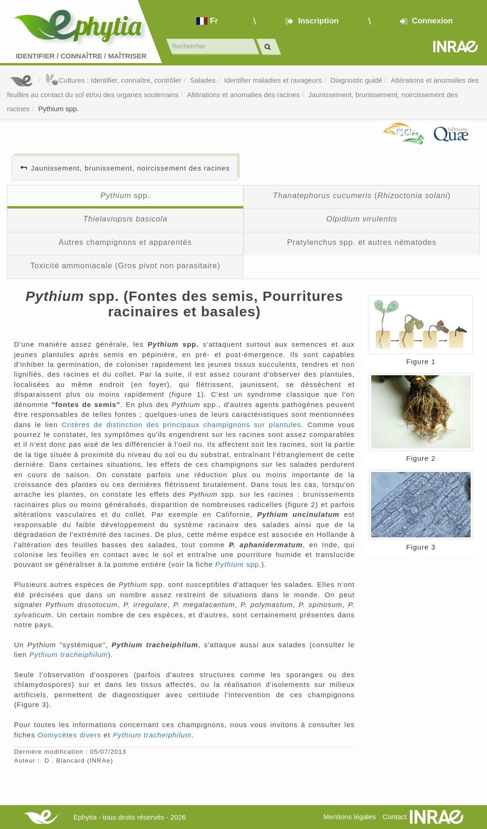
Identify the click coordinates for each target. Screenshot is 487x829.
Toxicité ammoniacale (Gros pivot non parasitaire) (125, 265)
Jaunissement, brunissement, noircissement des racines (130, 168)
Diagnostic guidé (356, 80)
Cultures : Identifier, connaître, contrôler (113, 80)
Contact (394, 817)
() (362, 195)
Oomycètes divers (69, 735)
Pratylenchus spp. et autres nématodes (362, 242)
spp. (125, 195)
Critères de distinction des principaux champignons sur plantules (181, 425)
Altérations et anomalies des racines (243, 95)
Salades (202, 80)
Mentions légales (349, 817)
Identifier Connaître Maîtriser (81, 56)
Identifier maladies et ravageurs (273, 80)
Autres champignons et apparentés (125, 242)
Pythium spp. (58, 109)
